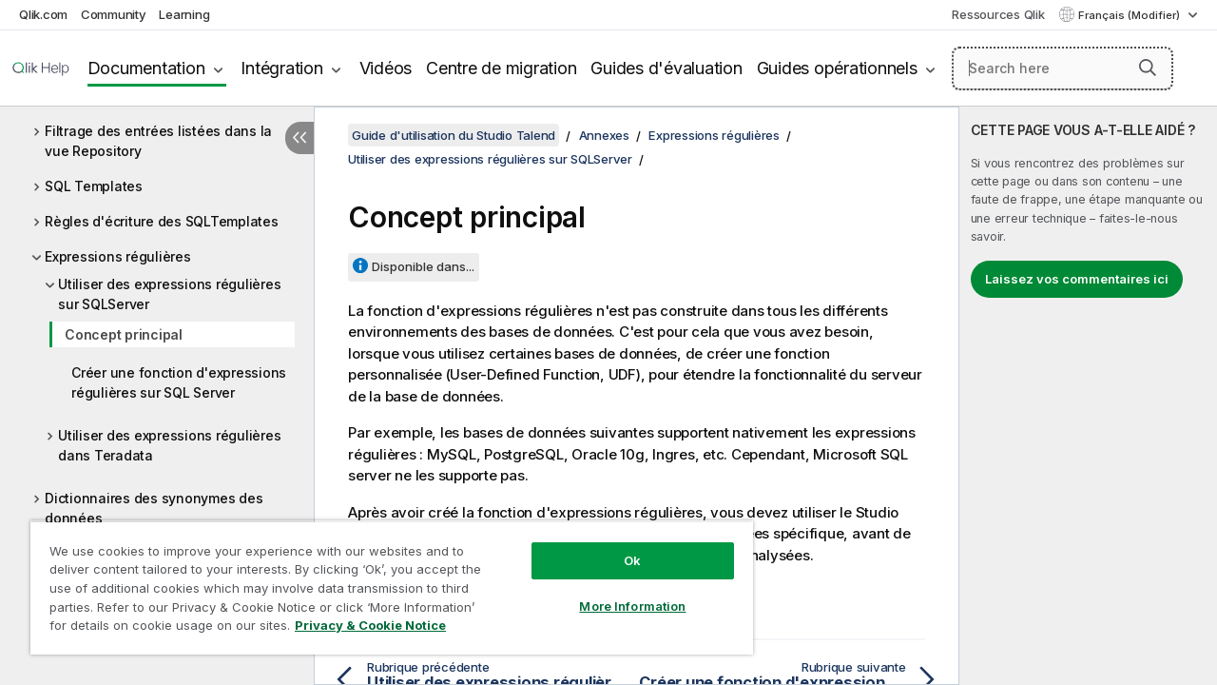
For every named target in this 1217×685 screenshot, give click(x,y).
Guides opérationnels (837, 68)
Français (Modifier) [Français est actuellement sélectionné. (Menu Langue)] (1130, 15)
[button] (1147, 67)
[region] (383, 580)
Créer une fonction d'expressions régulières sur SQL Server (178, 382)
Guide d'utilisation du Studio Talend (453, 135)
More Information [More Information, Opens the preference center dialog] (618, 591)
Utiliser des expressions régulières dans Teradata (169, 445)
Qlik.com (43, 14)
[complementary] (1088, 396)
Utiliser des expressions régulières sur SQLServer (169, 294)
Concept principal (124, 334)
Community (113, 14)
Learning (184, 14)
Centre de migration (501, 68)
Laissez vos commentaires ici (1077, 278)
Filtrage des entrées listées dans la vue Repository (158, 141)
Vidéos (386, 68)
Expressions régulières (118, 256)
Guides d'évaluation (666, 68)
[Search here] (1062, 68)
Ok (618, 546)
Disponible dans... (423, 266)
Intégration (281, 68)
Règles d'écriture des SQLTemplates (162, 221)
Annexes (604, 135)
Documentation (146, 68)
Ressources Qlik (998, 14)
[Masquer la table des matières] (299, 138)
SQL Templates (94, 186)
